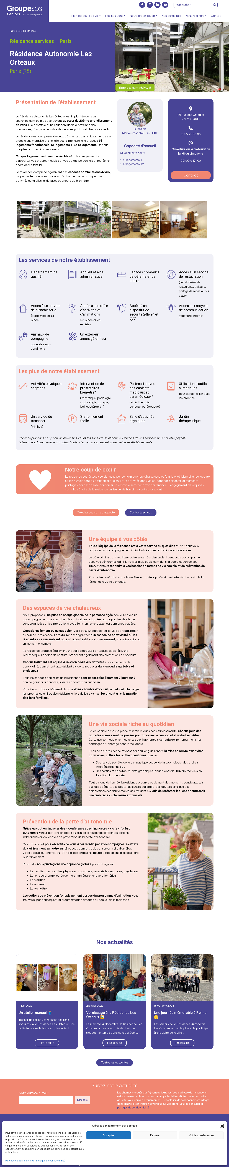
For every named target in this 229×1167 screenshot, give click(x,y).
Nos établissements (23, 30)
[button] (222, 1126)
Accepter (108, 1135)
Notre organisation (142, 15)
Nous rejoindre (195, 15)
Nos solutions (114, 15)
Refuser (155, 1135)
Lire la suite (46, 1042)
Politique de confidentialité (19, 1160)
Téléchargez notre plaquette (95, 512)
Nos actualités (171, 15)
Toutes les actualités (114, 1062)
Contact (217, 15)
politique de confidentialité (133, 1107)
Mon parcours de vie (85, 15)
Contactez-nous (141, 512)
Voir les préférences (201, 1135)
